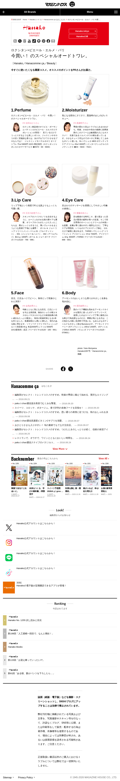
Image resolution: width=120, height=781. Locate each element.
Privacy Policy (25, 777)
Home (25, 19)
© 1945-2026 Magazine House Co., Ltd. (93, 777)
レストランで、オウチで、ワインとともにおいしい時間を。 (52, 438)
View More (60, 448)
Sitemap (7, 777)
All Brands (19, 12)
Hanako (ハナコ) (36, 19)
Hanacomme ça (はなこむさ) (54, 19)
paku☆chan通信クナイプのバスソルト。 (43, 442)
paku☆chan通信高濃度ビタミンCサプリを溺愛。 (47, 421)
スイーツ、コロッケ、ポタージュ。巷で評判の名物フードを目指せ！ (57, 407)
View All (104, 458)
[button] (106, 479)
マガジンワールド (60, 4)
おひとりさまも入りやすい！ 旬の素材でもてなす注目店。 (52, 425)
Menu (102, 12)
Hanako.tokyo (85, 31)
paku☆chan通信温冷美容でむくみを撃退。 (44, 403)
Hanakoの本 (86, 36)
